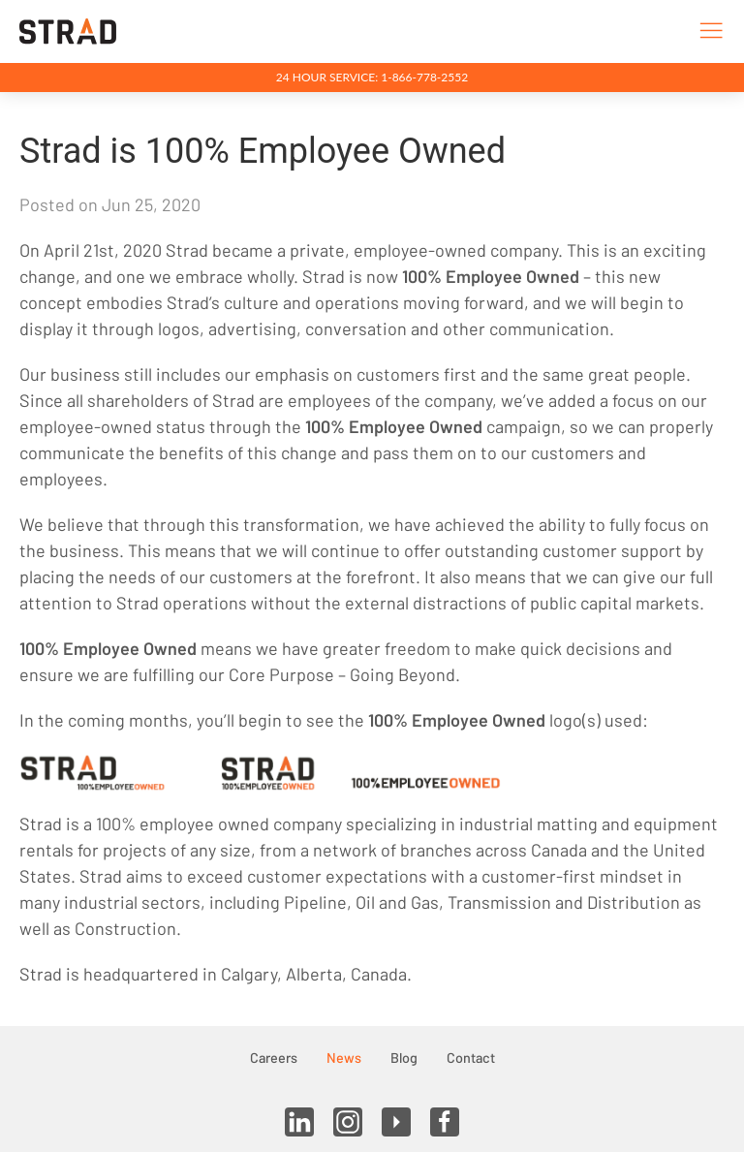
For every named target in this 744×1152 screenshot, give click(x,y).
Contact (471, 1057)
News (343, 1057)
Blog (404, 1057)
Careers (273, 1057)
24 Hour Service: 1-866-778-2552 (372, 77)
